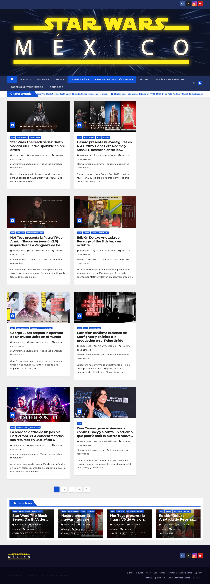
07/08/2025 (86, 441)
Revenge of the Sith (35, 233)
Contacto (57, 87)
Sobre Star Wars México (26, 87)
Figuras (42, 79)
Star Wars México (38, 155)
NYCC (98, 137)
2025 (13, 137)
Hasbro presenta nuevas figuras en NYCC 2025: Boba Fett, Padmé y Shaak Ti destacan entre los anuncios (104, 148)
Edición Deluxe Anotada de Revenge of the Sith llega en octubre (99, 241)
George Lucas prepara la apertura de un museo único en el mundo (36, 335)
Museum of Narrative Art (41, 328)
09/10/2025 (19, 155)
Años (59, 79)
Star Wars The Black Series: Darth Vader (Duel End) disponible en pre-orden (38, 146)
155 (79, 489)
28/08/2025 (86, 346)
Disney (24, 79)
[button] (194, 83)
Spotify (145, 79)
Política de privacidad (171, 79)
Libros (86, 233)
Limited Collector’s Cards (113, 79)
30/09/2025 (19, 342)
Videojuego (35, 427)
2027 (85, 328)
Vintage (106, 137)
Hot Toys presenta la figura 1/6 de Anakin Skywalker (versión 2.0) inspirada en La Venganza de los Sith (36, 243)
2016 (12, 328)
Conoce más (79, 79)
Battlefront (22, 427)
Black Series (22, 137)
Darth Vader (35, 137)
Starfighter (95, 328)
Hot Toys (20, 233)
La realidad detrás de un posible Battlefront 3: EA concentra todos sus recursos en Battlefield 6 (36, 436)
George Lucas (22, 328)
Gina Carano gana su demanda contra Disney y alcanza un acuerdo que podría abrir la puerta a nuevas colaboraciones (105, 434)
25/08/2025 (19, 445)
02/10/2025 (19, 251)
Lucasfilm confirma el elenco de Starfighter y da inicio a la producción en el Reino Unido (102, 337)
